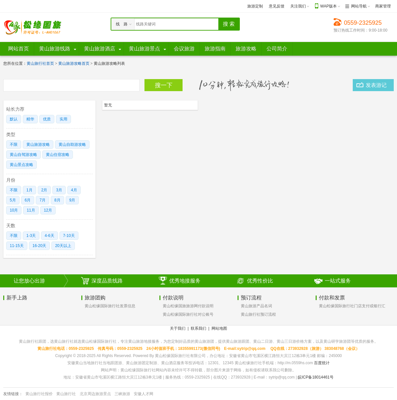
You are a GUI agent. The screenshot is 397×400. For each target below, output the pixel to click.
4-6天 (49, 235)
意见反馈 (276, 6)
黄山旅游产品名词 (256, 306)
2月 (44, 190)
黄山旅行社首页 (40, 63)
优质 (47, 119)
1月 (29, 190)
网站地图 (219, 328)
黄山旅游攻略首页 (73, 63)
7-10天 (69, 235)
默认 (14, 119)
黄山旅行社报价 (39, 394)
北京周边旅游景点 (95, 394)
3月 (59, 190)
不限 (14, 144)
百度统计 (322, 363)
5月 (13, 200)
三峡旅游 (122, 394)
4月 (74, 190)
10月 (14, 210)
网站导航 (359, 6)
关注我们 (298, 6)
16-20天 (40, 245)
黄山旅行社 (66, 394)
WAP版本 (328, 6)
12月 (48, 210)
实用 (63, 119)
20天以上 (63, 245)
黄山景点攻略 (21, 164)
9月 (72, 200)
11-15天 (17, 245)
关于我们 (177, 328)
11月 (31, 210)
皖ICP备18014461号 (315, 377)
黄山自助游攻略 (72, 144)
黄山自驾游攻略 (23, 154)
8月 (57, 200)
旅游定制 (255, 6)
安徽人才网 (143, 394)
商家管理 (383, 6)
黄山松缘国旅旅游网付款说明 (188, 306)
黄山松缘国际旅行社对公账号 (188, 314)
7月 (42, 200)
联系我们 (198, 328)
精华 (30, 119)
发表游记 (376, 85)
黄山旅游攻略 (38, 144)
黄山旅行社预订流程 (258, 314)
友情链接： (13, 394)
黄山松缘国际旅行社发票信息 (110, 306)
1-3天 (31, 235)
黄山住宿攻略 (57, 154)
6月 (28, 200)
